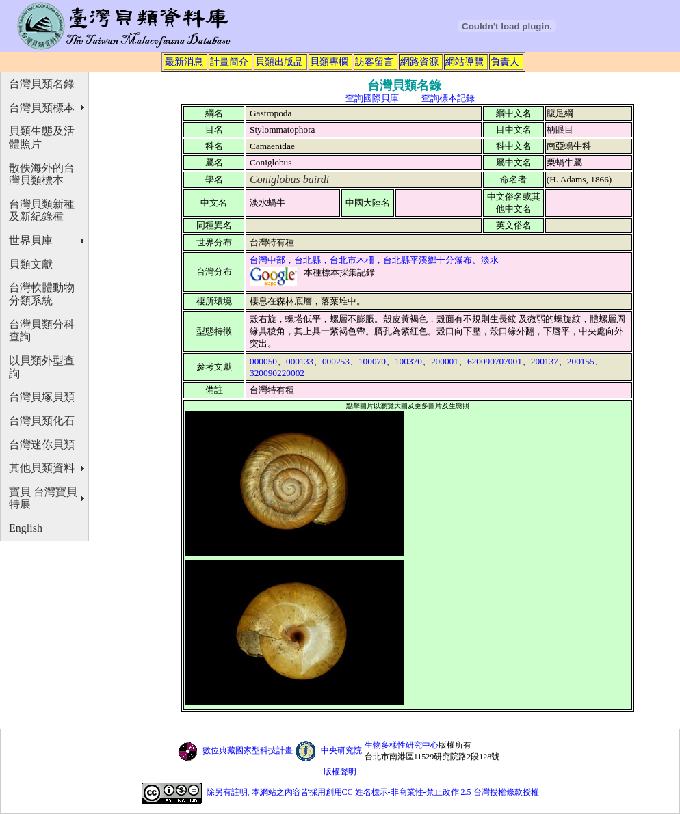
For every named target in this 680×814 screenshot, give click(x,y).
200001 (444, 361)
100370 (408, 361)
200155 (580, 361)
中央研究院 (341, 750)
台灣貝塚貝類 (42, 397)
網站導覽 (464, 61)
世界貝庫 (31, 240)
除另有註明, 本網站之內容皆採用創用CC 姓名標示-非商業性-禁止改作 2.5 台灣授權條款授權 (373, 793)
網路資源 (419, 61)
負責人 (505, 61)
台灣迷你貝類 (42, 444)
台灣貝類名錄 (42, 84)
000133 (299, 361)
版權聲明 (340, 771)
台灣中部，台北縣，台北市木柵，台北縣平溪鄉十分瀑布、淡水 (374, 260)
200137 (544, 361)
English (25, 528)
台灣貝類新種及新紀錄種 (42, 210)
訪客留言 (374, 61)
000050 (263, 361)
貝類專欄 (329, 61)
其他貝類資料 (42, 468)
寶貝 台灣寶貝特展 (43, 498)
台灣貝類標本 (42, 107)
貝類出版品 (279, 61)
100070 (372, 361)
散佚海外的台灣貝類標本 (42, 174)
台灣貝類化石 (42, 420)
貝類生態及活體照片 (42, 137)
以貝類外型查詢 (42, 367)
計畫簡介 (229, 61)
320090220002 (277, 373)
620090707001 (494, 361)
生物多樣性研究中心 (402, 745)
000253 (336, 361)
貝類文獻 (31, 264)
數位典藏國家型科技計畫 (247, 750)
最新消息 (184, 61)
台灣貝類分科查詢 (42, 330)
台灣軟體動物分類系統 (42, 294)
